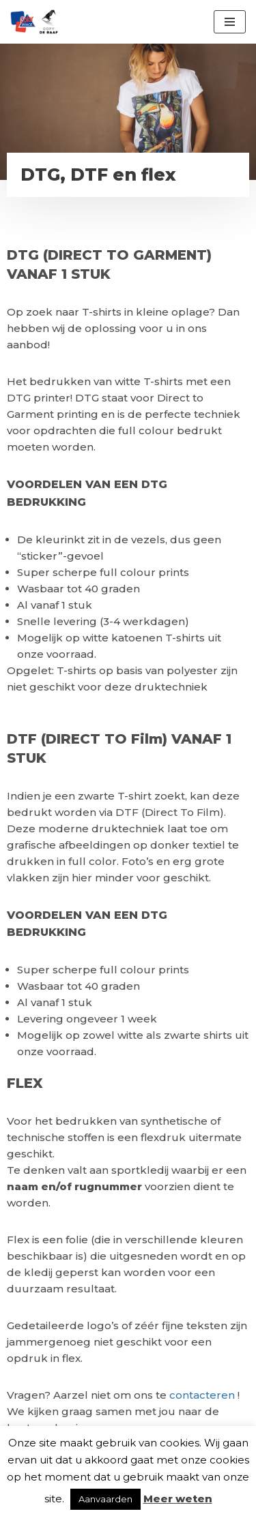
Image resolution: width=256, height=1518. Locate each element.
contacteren (203, 1394)
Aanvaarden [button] (105, 1498)
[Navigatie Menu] (230, 21)
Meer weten (177, 1498)
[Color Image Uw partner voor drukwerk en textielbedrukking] (34, 22)
